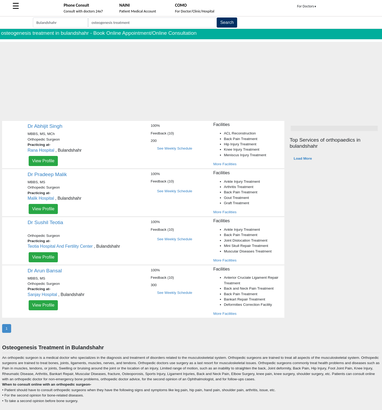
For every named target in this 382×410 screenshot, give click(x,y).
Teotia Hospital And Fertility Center (60, 246)
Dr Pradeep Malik (47, 174)
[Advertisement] (191, 79)
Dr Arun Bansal (45, 270)
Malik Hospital (41, 198)
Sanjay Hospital (42, 294)
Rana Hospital (41, 150)
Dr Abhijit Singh (45, 126)
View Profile (43, 161)
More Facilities (225, 164)
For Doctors (307, 6)
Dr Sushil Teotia (45, 222)
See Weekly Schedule (174, 148)
